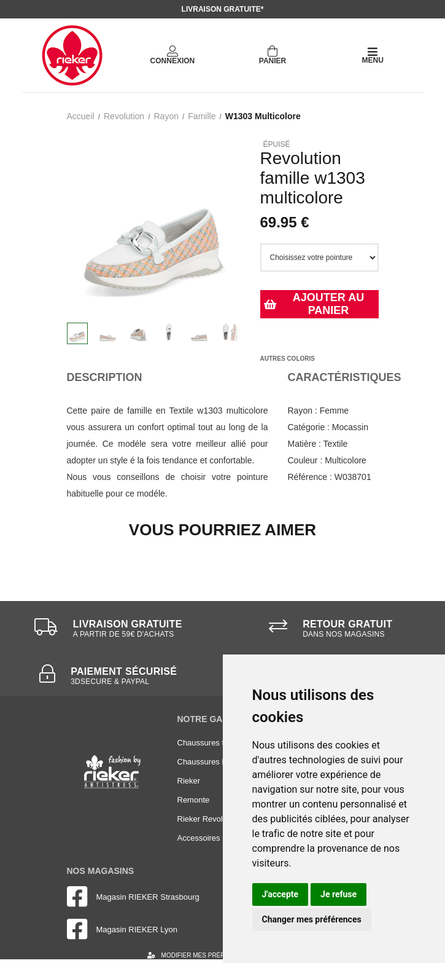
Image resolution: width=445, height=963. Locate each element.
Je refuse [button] (338, 894)
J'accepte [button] (280, 894)
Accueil (81, 116)
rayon (165, 116)
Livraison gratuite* (223, 9)
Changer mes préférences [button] (312, 919)
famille (201, 116)
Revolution (124, 116)
